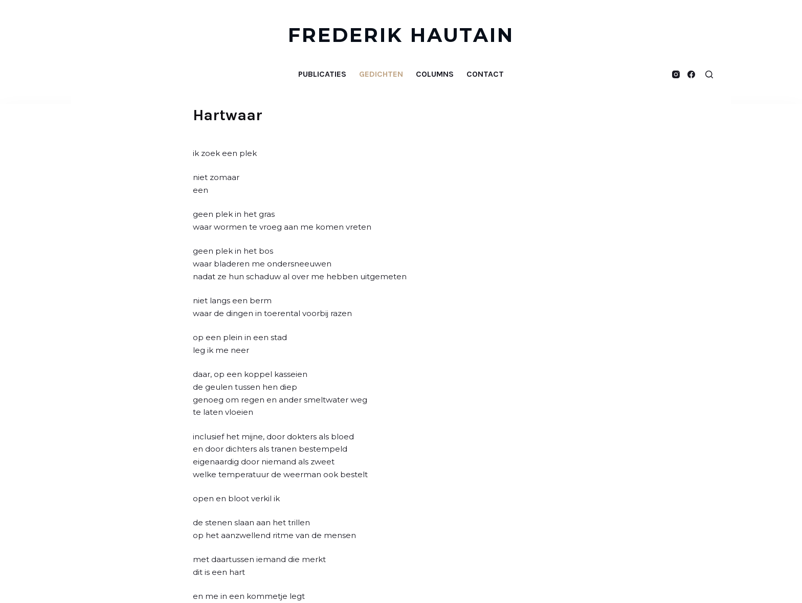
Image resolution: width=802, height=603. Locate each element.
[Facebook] (691, 74)
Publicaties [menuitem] (322, 74)
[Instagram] (676, 74)
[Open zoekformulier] (709, 74)
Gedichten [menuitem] (381, 74)
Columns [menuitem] (435, 74)
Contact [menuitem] (485, 74)
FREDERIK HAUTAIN (401, 35)
